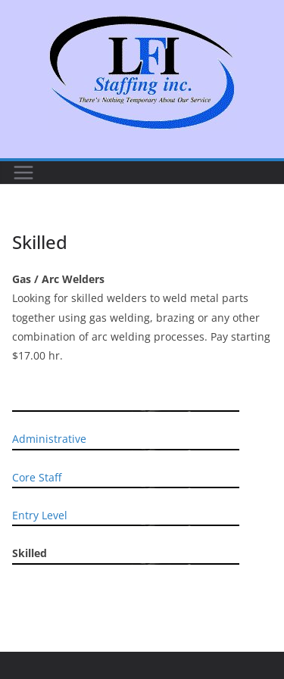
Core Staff (36, 477)
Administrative (49, 438)
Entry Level (39, 515)
